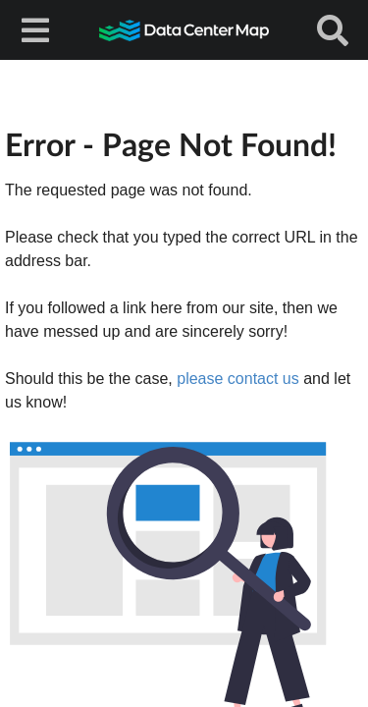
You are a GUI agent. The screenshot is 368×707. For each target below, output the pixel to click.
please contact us (238, 378)
